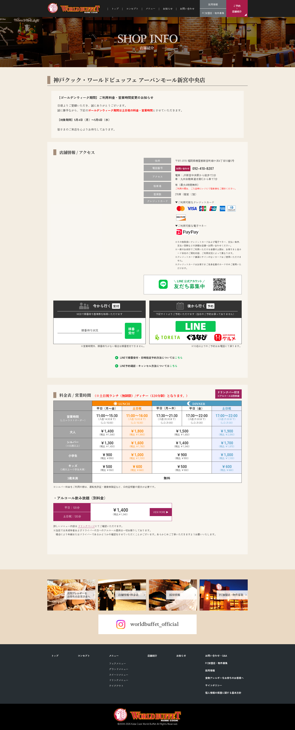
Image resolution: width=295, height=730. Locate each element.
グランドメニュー (118, 669)
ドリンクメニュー (118, 680)
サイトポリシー (213, 685)
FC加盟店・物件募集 (213, 13)
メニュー (114, 655)
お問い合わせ (187, 8)
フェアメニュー (117, 663)
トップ (115, 8)
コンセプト (132, 8)
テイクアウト (116, 685)
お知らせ (168, 8)
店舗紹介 (152, 655)
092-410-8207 (202, 168)
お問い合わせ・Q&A (216, 655)
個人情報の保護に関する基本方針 (223, 692)
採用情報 (213, 4)
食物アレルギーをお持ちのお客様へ (224, 677)
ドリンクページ (86, 526)
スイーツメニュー (118, 674)
